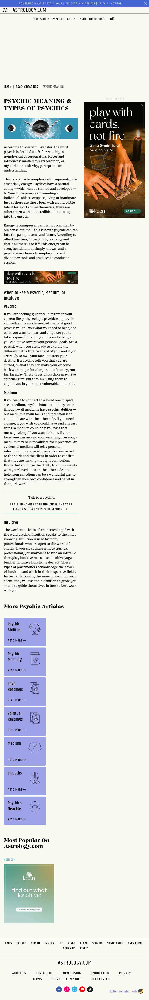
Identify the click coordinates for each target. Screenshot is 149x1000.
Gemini (35, 943)
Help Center (100, 979)
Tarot (83, 19)
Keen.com (10, 859)
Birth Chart (97, 19)
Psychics (58, 19)
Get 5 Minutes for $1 (85, 3)
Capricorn (135, 943)
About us (19, 973)
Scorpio (97, 943)
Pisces (84, 948)
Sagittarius (115, 943)
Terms (37, 979)
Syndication (100, 973)
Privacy (125, 973)
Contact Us (44, 973)
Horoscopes (41, 19)
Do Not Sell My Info (67, 979)
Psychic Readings (27, 87)
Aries (8, 943)
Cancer (49, 943)
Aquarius (69, 948)
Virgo (72, 943)
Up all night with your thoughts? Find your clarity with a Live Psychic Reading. (41, 507)
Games (71, 19)
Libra (84, 943)
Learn (7, 87)
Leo (61, 943)
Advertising (71, 973)
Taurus (21, 943)
